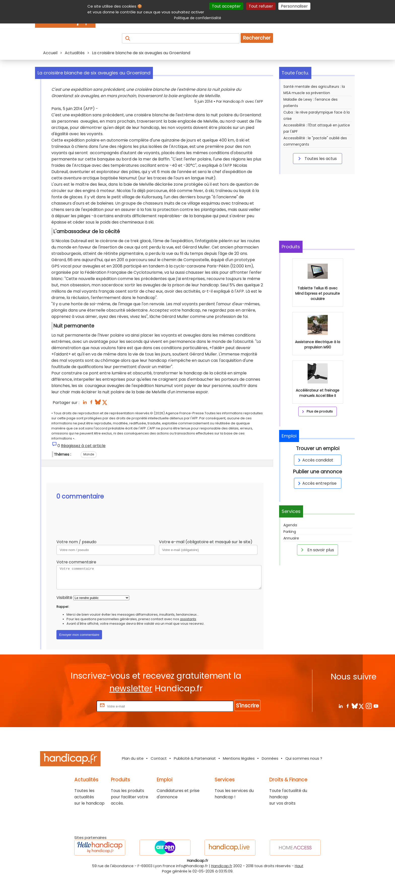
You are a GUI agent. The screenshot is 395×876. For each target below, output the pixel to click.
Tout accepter (226, 6)
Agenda (290, 525)
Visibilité (64, 597)
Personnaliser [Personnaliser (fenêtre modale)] (294, 6)
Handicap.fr (221, 865)
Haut (299, 865)
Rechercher (257, 38)
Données (270, 758)
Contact (159, 758)
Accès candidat (314, 460)
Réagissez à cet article (83, 446)
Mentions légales (239, 758)
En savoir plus (316, 550)
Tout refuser (261, 6)
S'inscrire (247, 705)
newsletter (130, 688)
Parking (289, 531)
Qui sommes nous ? (303, 758)
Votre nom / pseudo (76, 542)
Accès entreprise (316, 483)
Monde (88, 454)
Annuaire (291, 538)
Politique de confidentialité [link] (197, 17)
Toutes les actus (317, 158)
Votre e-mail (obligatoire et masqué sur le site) (205, 542)
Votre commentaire (76, 562)
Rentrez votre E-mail (75, 706)
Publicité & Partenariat (195, 758)
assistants (188, 619)
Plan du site (133, 758)
